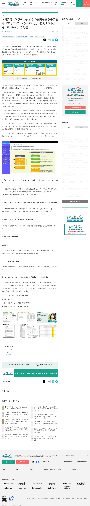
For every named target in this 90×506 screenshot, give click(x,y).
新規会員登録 (75, 108)
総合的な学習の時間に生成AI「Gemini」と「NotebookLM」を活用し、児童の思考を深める (16, 414)
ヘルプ (29, 498)
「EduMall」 (9, 354)
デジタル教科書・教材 (22, 36)
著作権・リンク (36, 498)
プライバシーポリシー (77, 498)
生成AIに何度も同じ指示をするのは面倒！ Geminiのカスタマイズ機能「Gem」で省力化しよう (46, 408)
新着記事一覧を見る (75, 201)
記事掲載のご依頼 (68, 462)
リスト (48, 39)
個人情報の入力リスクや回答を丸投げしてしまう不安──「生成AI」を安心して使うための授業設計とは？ (16, 429)
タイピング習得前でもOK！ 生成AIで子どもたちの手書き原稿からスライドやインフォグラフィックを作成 (45, 416)
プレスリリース (10, 349)
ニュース (82, 127)
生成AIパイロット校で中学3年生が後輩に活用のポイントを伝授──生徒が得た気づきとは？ (46, 423)
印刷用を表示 (7, 381)
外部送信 (86, 498)
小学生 (31, 36)
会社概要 (58, 498)
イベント (37, 3)
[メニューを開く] (3, 3)
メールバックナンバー (75, 103)
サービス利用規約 (66, 498)
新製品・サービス (39, 36)
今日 (69, 23)
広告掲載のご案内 (82, 462)
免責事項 (52, 498)
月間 (82, 23)
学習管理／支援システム (8, 36)
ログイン (75, 112)
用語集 (59, 469)
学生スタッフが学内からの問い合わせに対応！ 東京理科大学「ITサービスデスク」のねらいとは (46, 430)
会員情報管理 (44, 498)
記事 (31, 3)
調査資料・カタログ (49, 469)
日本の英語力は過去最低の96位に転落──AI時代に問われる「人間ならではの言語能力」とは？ (17, 436)
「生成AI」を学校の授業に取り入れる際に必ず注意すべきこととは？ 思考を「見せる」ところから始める (16, 421)
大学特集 (74, 469)
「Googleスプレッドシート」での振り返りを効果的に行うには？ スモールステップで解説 (46, 438)
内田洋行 (8, 352)
